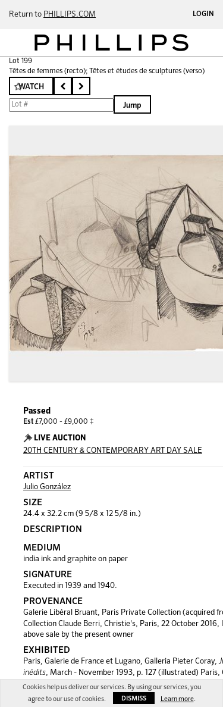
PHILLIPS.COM (69, 14)
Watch (31, 87)
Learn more (177, 699)
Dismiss (133, 698)
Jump (132, 106)
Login (203, 14)
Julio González (47, 487)
